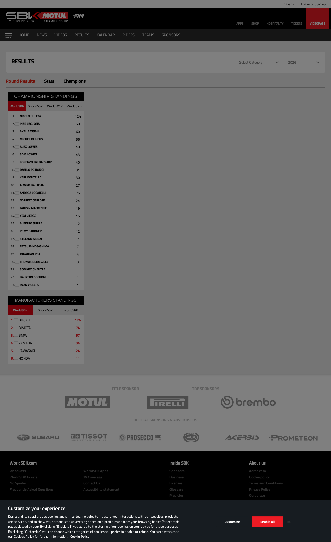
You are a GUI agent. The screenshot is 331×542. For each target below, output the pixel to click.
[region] (165, 521)
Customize (232, 521)
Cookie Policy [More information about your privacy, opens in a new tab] (79, 536)
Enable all (267, 521)
